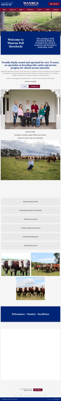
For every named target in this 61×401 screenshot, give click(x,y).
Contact (55, 9)
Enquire (55, 4)
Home (4, 9)
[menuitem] (15, 395)
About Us (13, 9)
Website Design (50, 399)
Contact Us (34, 86)
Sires (20, 9)
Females (30, 9)
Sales (39, 9)
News (47, 9)
